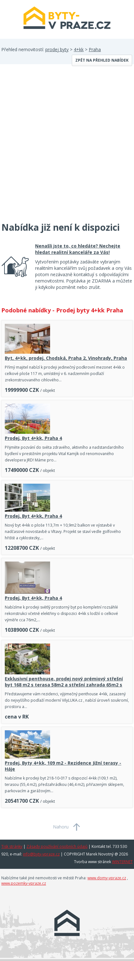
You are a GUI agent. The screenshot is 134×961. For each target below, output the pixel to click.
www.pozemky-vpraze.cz (23, 883)
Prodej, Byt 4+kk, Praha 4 (33, 438)
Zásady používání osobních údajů (56, 846)
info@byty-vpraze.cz (41, 854)
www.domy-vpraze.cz (106, 878)
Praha (95, 49)
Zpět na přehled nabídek (102, 60)
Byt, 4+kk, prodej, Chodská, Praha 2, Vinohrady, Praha (66, 358)
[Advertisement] (67, 147)
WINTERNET (122, 861)
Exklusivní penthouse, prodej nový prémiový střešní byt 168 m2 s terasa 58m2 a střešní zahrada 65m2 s (64, 682)
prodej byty (57, 49)
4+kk (79, 49)
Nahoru (61, 827)
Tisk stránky (11, 846)
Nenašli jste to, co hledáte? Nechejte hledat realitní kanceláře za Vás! (77, 249)
